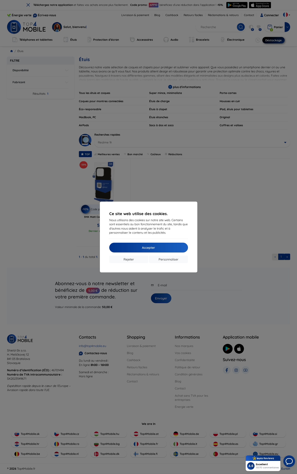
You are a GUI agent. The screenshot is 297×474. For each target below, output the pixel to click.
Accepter (148, 248)
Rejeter (129, 259)
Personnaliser (168, 259)
